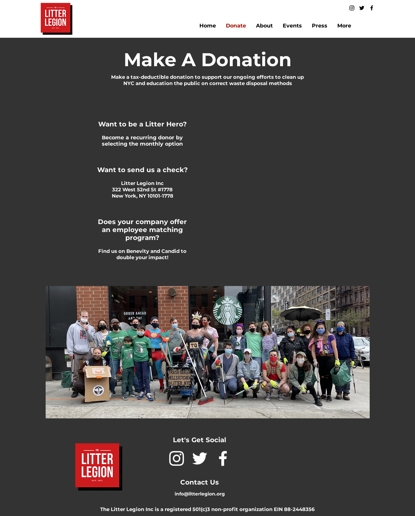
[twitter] (361, 8)
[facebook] (371, 8)
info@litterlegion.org (200, 494)
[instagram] (352, 8)
